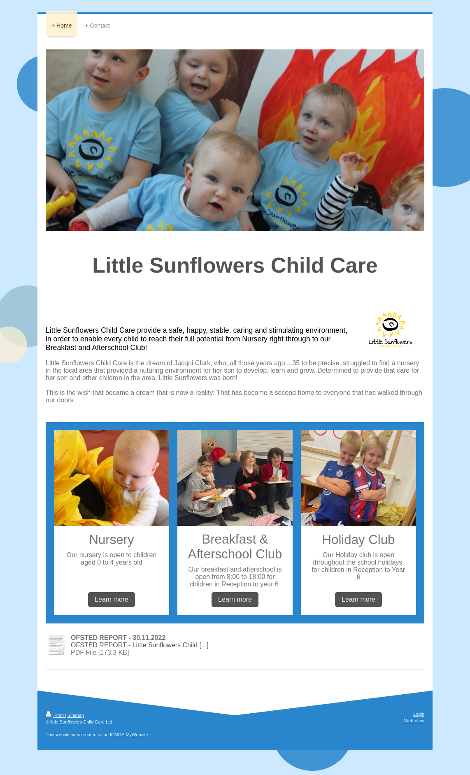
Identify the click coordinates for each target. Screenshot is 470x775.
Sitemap (75, 715)
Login (418, 714)
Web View (414, 720)
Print (55, 715)
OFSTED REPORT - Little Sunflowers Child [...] (140, 645)
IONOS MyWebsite (129, 734)
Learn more (111, 599)
